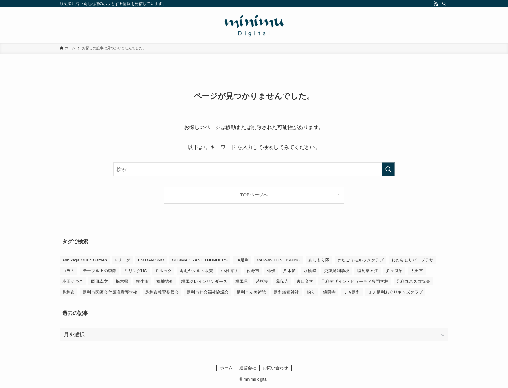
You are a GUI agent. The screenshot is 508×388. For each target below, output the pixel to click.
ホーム (226, 367)
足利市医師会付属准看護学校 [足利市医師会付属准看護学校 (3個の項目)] (110, 292)
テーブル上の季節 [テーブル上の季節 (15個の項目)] (99, 270)
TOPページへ (254, 194)
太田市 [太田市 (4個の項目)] (416, 270)
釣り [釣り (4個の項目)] (311, 292)
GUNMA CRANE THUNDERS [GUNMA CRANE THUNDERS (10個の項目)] (200, 260)
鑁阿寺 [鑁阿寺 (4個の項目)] (329, 292)
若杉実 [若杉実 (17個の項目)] (262, 281)
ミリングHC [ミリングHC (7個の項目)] (135, 270)
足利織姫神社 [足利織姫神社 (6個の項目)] (286, 292)
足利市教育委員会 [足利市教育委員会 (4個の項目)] (162, 292)
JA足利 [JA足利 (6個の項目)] (242, 260)
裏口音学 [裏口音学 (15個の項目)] (304, 281)
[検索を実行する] (388, 169)
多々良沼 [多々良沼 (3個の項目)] (394, 270)
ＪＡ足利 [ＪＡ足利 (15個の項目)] (351, 292)
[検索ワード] (254, 169)
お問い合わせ (275, 367)
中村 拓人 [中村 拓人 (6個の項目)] (230, 270)
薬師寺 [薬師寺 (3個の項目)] (282, 281)
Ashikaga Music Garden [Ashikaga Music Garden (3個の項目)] (84, 260)
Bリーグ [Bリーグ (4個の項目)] (122, 260)
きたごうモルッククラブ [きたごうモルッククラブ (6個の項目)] (360, 260)
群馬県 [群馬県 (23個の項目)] (241, 281)
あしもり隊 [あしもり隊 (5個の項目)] (318, 260)
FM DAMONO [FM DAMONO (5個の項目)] (151, 260)
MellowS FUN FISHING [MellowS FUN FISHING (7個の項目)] (279, 260)
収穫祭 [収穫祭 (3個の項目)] (310, 270)
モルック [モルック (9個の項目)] (163, 270)
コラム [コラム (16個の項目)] (68, 270)
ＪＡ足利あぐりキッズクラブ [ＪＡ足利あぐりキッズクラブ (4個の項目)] (395, 292)
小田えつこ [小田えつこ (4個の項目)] (72, 281)
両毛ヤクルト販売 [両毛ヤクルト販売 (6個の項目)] (196, 270)
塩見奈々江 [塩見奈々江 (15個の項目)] (367, 270)
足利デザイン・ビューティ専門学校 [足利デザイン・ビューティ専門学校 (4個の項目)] (354, 281)
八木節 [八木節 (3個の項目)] (289, 270)
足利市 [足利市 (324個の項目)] (68, 292)
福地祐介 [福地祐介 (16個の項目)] (164, 281)
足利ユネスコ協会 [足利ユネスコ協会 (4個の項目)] (413, 281)
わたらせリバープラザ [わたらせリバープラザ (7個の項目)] (412, 260)
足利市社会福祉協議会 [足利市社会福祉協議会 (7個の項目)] (208, 292)
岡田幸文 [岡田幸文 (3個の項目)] (99, 281)
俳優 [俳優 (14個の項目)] (271, 270)
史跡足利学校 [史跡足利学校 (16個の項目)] (336, 270)
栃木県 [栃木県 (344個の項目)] (122, 281)
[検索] (444, 3)
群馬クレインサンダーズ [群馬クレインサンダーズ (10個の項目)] (204, 281)
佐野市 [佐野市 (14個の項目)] (253, 270)
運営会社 (247, 367)
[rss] (436, 3)
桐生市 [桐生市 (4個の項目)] (142, 281)
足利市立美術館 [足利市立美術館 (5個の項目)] (251, 292)
